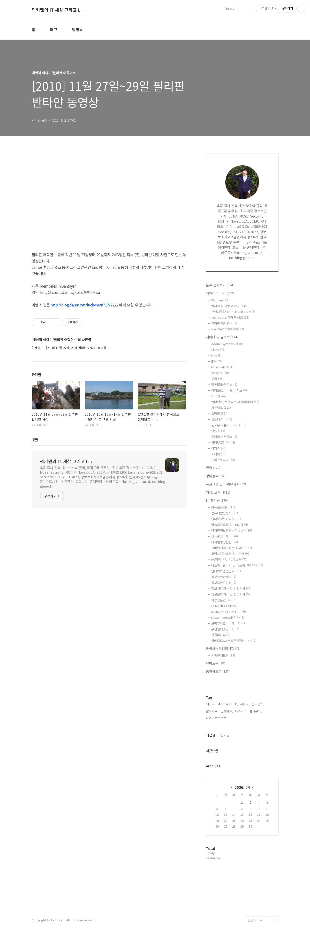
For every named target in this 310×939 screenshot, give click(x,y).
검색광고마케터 (224, 536)
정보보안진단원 (223, 582)
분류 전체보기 (220, 285)
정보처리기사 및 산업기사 (231, 588)
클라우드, (256, 711)
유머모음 (216, 663)
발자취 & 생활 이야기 (229, 306)
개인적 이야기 (220, 293)
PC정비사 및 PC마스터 (229, 559)
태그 (53, 29)
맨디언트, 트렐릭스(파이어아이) (235, 402)
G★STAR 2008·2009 (227, 329)
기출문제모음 (223, 655)
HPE (216, 355)
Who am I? (221, 300)
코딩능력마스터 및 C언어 (230, 553)
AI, (236, 704)
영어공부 (216, 475)
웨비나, (211, 704)
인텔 (218, 431)
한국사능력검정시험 (223, 648)
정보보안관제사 (223, 577)
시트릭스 (221, 407)
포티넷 (218, 454)
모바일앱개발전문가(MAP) (231, 548)
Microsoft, (225, 704)
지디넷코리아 (223, 442)
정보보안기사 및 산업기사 (230, 594)
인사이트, (226, 711)
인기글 (225, 735)
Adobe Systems (227, 344)
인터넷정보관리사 (226, 519)
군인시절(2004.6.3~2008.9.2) (233, 311)
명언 (213, 467)
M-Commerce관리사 (227, 617)
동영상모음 (218, 671)
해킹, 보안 (218, 492)
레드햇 (218, 396)
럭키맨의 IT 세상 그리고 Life (58, 10)
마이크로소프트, (216, 717)
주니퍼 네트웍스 (224, 436)
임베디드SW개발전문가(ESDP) (233, 640)
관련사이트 (255, 920)
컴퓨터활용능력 (224, 513)
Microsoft (222, 367)
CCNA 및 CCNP (224, 606)
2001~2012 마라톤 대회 (230, 317)
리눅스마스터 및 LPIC (229, 524)
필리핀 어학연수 (224, 323)
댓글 (35, 439)
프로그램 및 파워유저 (226, 484)
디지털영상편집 (224, 542)
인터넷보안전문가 (226, 571)
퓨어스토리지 (223, 460)
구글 (217, 378)
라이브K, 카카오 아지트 (229, 390)
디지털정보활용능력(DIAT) (232, 530)
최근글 (210, 735)
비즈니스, (241, 711)
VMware (220, 373)
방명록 (77, 29)
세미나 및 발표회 (223, 337)
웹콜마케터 (220, 635)
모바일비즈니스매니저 (228, 623)
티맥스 (218, 448)
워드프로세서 (223, 507)
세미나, (245, 704)
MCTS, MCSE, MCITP (228, 611)
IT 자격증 (217, 500)
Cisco (218, 349)
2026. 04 (242, 787)
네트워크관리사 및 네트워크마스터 (237, 565)
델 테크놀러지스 (224, 384)
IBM (217, 361)
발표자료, (212, 711)
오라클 (218, 413)
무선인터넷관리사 (225, 629)
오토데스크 (221, 419)
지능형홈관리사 (223, 600)
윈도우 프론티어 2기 (228, 425)
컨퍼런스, (258, 704)
